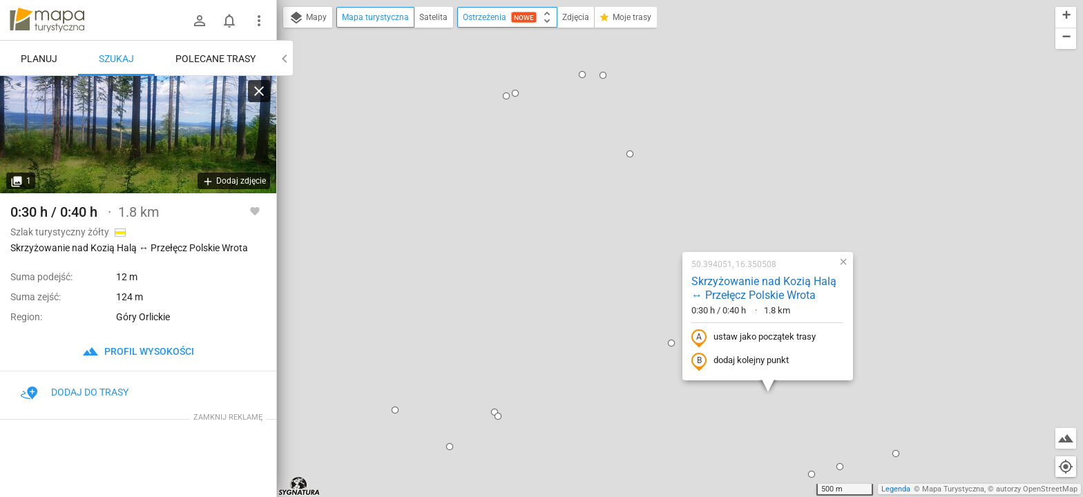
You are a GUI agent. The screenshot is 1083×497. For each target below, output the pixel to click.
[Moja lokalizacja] (1065, 466)
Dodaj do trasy (74, 392)
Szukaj (116, 58)
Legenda (895, 489)
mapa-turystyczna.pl (47, 20)
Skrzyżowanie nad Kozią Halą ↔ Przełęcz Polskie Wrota (675, 139)
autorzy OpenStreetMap (1036, 489)
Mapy (308, 18)
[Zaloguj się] (200, 21)
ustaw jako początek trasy (665, 188)
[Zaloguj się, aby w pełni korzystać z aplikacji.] (255, 210)
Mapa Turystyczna (953, 489)
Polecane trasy (215, 58)
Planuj (39, 58)
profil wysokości (138, 351)
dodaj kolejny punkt (651, 212)
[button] (278, 223)
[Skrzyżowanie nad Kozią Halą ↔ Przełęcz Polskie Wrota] (138, 134)
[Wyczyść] (259, 91)
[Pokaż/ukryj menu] (259, 21)
